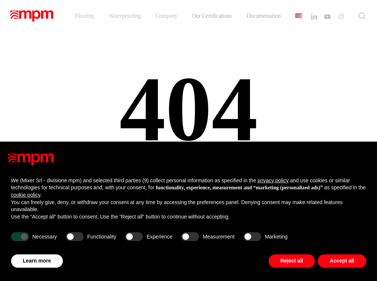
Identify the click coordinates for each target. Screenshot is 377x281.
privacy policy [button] (273, 180)
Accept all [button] (342, 261)
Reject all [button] (291, 261)
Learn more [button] (37, 261)
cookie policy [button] (25, 195)
